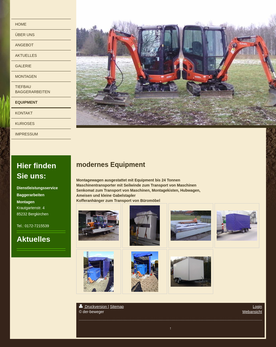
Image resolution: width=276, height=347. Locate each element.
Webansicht (252, 312)
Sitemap (117, 306)
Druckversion (93, 306)
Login (257, 306)
